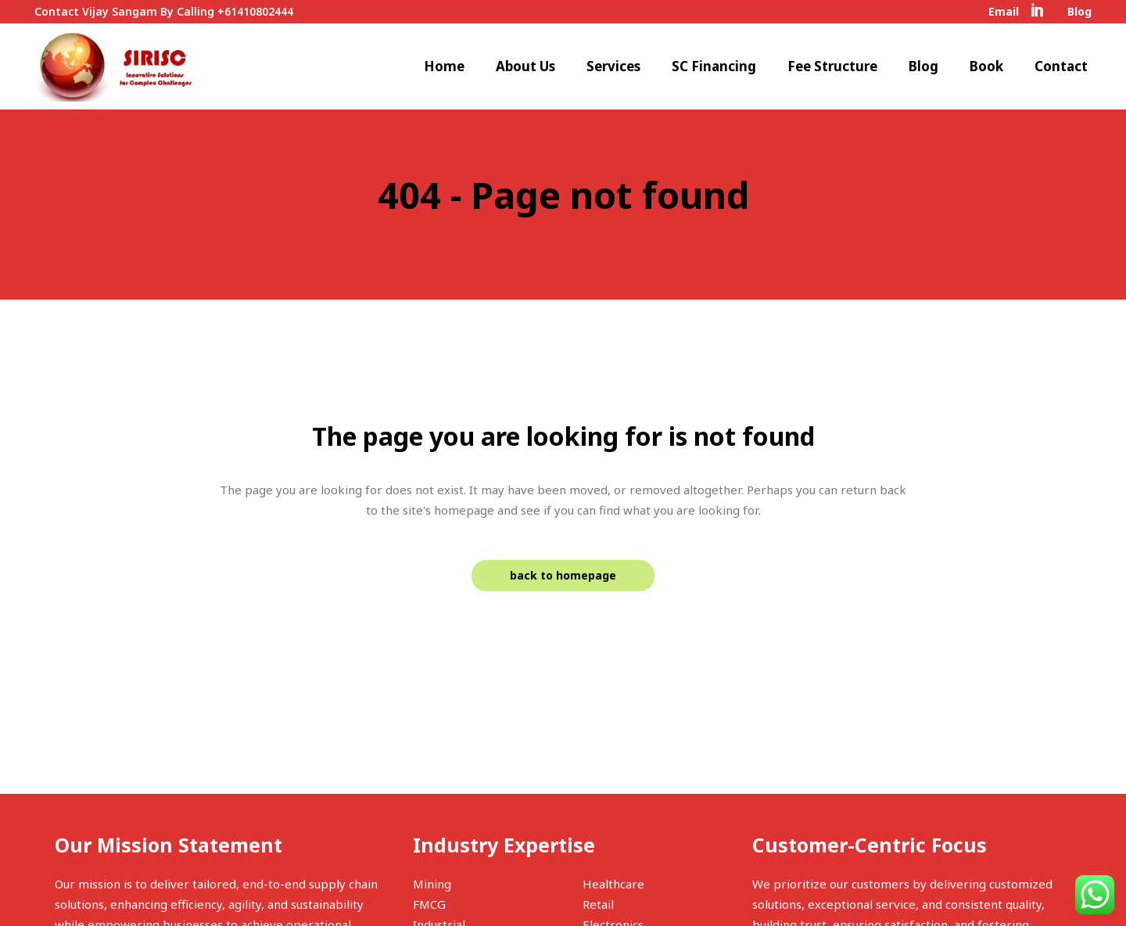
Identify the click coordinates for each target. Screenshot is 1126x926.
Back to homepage (563, 575)
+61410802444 (255, 11)
